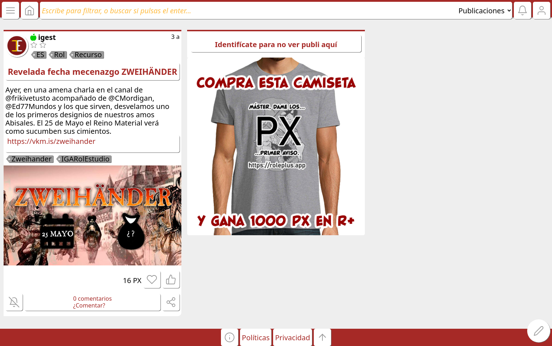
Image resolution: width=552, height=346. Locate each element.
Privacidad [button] (292, 337)
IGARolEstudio (86, 159)
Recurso (88, 54)
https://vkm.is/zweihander (51, 141)
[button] (229, 337)
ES (40, 54)
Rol (59, 54)
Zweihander (31, 159)
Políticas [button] (256, 337)
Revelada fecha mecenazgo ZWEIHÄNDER (92, 71)
